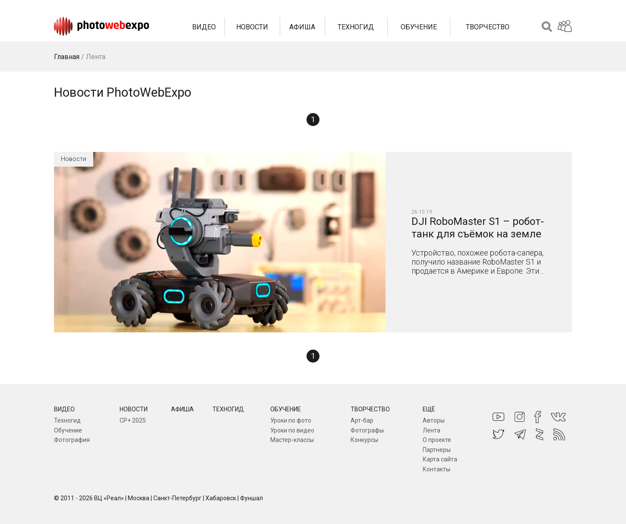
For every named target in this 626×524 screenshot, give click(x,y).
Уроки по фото (290, 420)
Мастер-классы (292, 439)
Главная (66, 57)
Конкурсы (364, 439)
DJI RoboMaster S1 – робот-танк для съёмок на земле (477, 227)
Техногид (356, 27)
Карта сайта (440, 459)
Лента (431, 430)
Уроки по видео (292, 430)
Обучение (419, 27)
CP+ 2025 (133, 420)
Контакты (436, 469)
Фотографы (367, 430)
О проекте (437, 439)
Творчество (487, 27)
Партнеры (437, 449)
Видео (204, 27)
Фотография (72, 439)
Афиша (302, 27)
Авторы (434, 420)
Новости (252, 27)
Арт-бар (362, 420)
